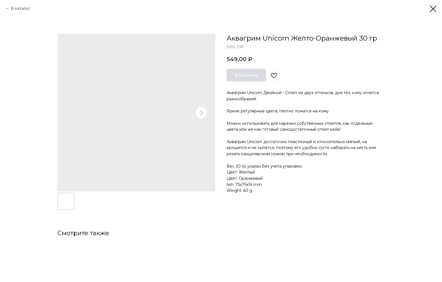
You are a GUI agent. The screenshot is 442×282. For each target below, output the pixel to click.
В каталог (20, 8)
